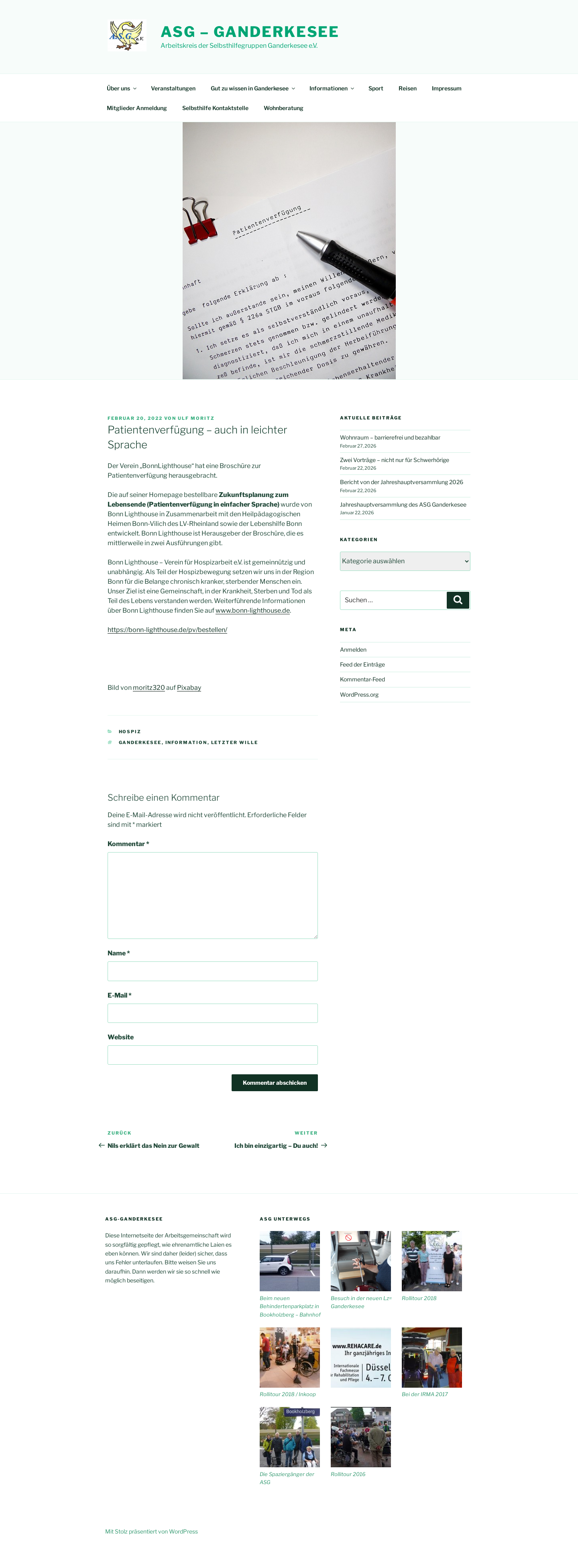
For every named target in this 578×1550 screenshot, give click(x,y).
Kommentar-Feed (362, 679)
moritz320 (149, 687)
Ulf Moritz (196, 418)
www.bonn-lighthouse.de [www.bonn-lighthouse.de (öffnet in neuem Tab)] (253, 610)
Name (119, 953)
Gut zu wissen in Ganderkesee (253, 88)
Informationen (332, 88)
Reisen (408, 88)
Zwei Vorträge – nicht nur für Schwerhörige (394, 459)
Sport (375, 88)
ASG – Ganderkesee (250, 32)
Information (186, 742)
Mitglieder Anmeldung (137, 107)
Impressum (447, 88)
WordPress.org (359, 694)
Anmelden (353, 649)
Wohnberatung (283, 107)
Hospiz (130, 731)
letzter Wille (234, 742)
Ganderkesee (140, 742)
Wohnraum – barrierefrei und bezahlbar (390, 437)
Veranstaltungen (173, 88)
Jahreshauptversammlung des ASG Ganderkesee (403, 504)
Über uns (122, 88)
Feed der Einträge (362, 664)
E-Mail (120, 995)
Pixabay (189, 687)
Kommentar (128, 844)
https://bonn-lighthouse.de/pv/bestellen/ (167, 630)
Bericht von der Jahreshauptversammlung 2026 (401, 481)
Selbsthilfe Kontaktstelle (215, 107)
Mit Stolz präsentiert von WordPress (151, 1531)
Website (121, 1037)
